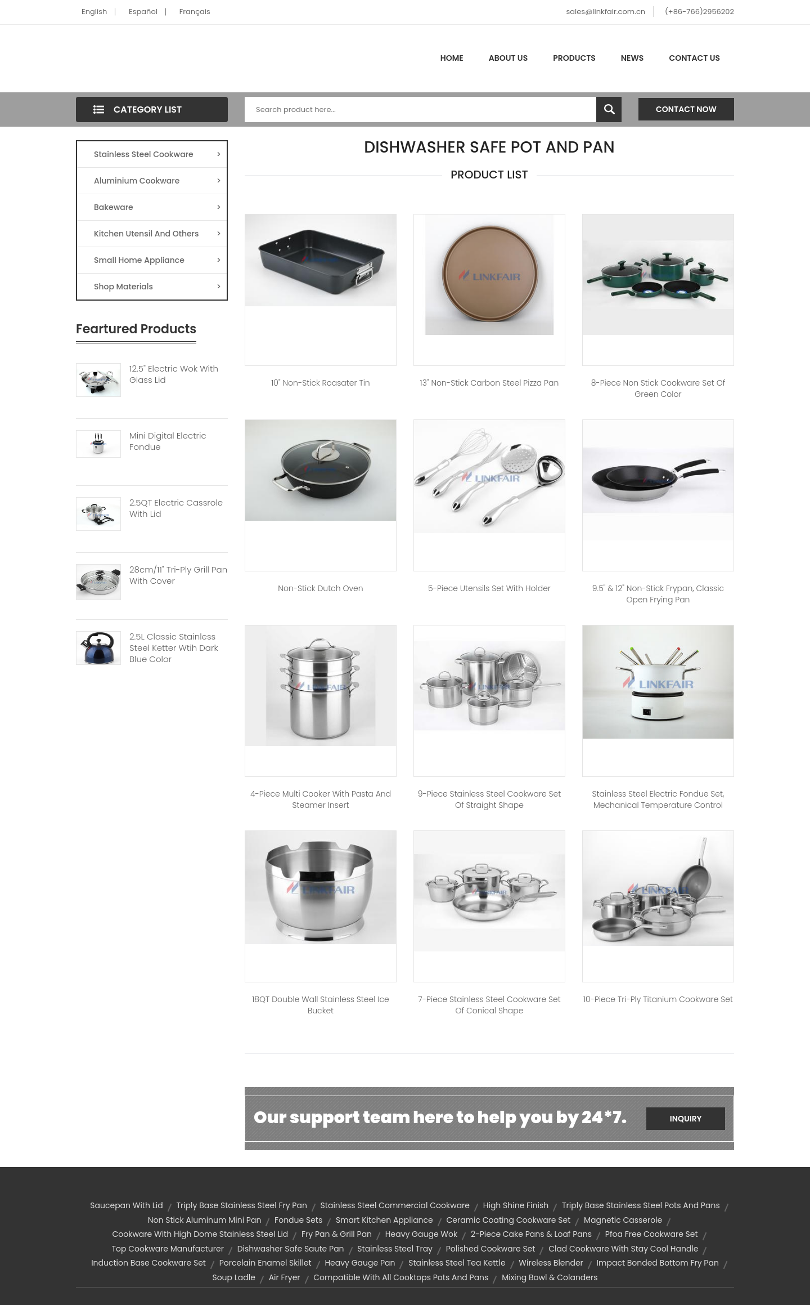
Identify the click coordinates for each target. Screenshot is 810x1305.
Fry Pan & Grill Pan (337, 1234)
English (94, 11)
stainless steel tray (395, 1248)
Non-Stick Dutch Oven (320, 588)
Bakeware (157, 207)
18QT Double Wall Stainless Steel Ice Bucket (320, 1005)
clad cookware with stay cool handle (623, 1248)
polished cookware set (491, 1248)
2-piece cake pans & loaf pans (531, 1234)
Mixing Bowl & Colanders (549, 1277)
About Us (508, 58)
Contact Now (686, 109)
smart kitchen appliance (384, 1220)
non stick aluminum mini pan (205, 1220)
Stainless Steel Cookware (157, 154)
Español (143, 11)
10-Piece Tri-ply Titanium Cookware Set (658, 999)
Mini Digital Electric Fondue (167, 441)
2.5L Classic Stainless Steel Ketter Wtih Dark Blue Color (173, 648)
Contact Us (694, 58)
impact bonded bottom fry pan (658, 1262)
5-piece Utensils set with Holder (489, 588)
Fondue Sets (298, 1220)
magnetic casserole (623, 1220)
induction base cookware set (148, 1262)
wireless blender (551, 1262)
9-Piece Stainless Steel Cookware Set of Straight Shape (489, 799)
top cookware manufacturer (168, 1248)
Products (574, 58)
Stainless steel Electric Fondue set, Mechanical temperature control (658, 799)
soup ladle (233, 1277)
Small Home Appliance (157, 260)
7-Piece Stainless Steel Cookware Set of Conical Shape (489, 1005)
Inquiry (686, 1118)
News (632, 58)
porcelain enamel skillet (265, 1262)
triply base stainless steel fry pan (241, 1205)
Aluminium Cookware (157, 180)
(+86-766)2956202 (699, 11)
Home (452, 58)
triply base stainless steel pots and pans (641, 1205)
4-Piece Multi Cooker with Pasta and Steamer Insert (320, 799)
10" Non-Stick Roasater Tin (320, 382)
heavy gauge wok (421, 1234)
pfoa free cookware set (651, 1234)
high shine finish (515, 1205)
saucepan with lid (126, 1205)
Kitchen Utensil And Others (157, 233)
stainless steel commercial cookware (395, 1205)
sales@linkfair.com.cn (606, 11)
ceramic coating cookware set (509, 1220)
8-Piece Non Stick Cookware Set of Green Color (658, 388)
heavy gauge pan (360, 1262)
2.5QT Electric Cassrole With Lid (176, 508)
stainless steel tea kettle (456, 1262)
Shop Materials (157, 286)
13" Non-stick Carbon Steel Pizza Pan (489, 382)
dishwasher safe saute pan (290, 1248)
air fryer (284, 1277)
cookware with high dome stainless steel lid (200, 1234)
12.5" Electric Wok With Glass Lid (173, 374)
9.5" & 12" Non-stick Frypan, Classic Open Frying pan (658, 594)
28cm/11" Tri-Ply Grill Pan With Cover (178, 575)
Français (194, 11)
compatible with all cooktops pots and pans (400, 1277)
